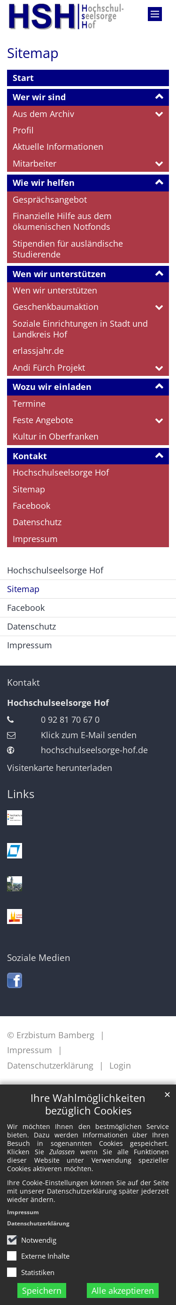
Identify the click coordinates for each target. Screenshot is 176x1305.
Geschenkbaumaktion (56, 306)
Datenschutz (37, 522)
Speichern (41, 1290)
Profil (23, 130)
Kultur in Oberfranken (56, 436)
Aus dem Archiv (43, 113)
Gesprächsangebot (50, 199)
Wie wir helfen (44, 182)
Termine (29, 403)
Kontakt (30, 456)
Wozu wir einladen (52, 386)
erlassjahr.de (38, 350)
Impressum (23, 1212)
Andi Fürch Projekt (49, 367)
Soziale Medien (38, 957)
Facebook (31, 505)
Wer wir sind (39, 97)
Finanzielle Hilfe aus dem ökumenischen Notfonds (62, 221)
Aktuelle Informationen (58, 146)
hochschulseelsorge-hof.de (94, 749)
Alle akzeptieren (123, 1290)
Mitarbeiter (34, 163)
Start (23, 77)
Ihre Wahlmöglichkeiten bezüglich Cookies (88, 1104)
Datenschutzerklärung (38, 1223)
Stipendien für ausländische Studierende (68, 249)
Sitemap (33, 52)
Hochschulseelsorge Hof (61, 472)
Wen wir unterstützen (59, 273)
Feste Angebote (43, 419)
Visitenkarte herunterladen (59, 767)
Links (20, 794)
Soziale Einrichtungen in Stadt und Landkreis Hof (80, 329)
